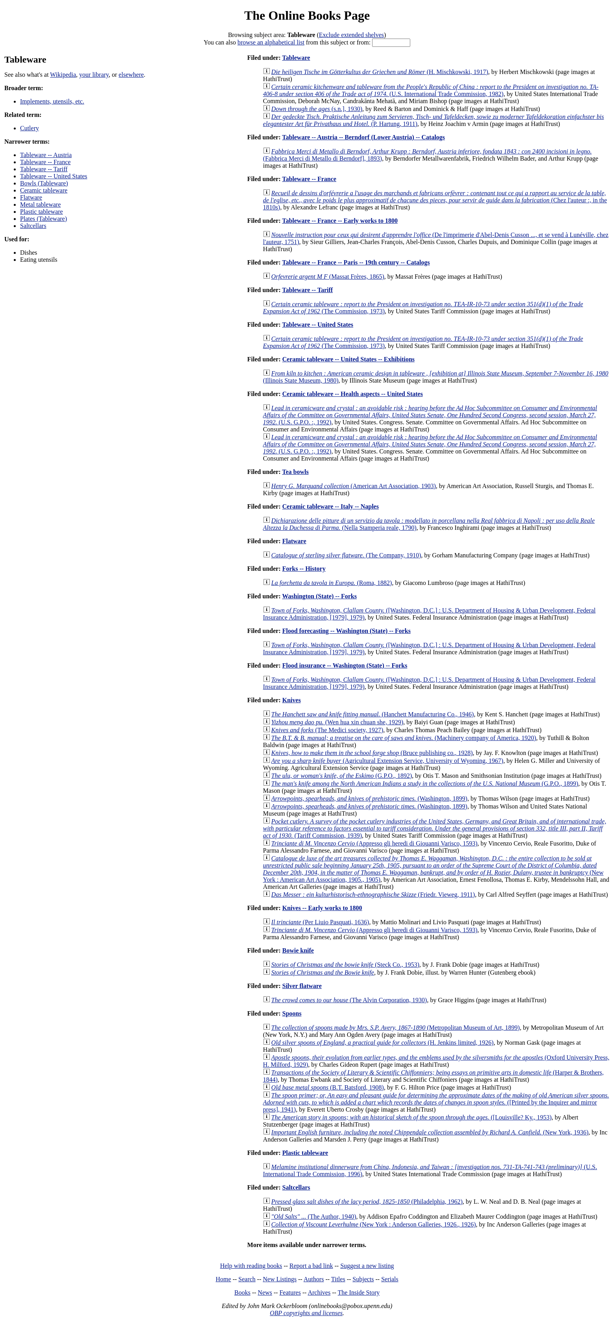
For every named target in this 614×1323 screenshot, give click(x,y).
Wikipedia (63, 74)
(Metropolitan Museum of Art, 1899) (395, 1027)
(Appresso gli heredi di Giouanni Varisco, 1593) (374, 843)
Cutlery (29, 128)
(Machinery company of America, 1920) (404, 738)
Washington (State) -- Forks (319, 596)
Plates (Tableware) (43, 218)
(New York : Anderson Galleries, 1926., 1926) (373, 1224)
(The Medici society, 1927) (327, 730)
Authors (314, 1279)
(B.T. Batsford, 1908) (327, 1087)
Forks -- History (303, 568)
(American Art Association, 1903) (353, 486)
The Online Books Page (307, 15)
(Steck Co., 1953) (345, 964)
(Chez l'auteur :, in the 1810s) (435, 200)
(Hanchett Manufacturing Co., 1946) (372, 714)
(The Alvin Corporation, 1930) (349, 1000)
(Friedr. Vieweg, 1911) (373, 894)
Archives (319, 1292)
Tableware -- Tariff (44, 169)
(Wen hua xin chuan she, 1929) (337, 722)
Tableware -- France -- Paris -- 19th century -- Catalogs (356, 262)
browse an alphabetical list (271, 42)
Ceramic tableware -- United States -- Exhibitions (348, 359)
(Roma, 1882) (331, 582)
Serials (389, 1279)
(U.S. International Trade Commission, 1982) (431, 90)
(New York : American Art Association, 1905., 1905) (433, 869)
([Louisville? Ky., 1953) (411, 1117)
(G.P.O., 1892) (341, 775)
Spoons (291, 1013)
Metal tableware (40, 204)
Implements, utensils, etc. (52, 101)
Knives (291, 700)
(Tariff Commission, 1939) (435, 828)
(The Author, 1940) (313, 1216)
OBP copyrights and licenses (306, 1313)
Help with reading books (251, 1265)
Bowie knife (297, 950)
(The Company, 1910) (346, 555)
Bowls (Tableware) (44, 183)
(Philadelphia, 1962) (367, 1201)
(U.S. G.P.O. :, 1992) (430, 415)
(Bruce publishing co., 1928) (372, 752)
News (265, 1292)
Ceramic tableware (43, 190)
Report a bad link (311, 1265)
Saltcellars (33, 225)
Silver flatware (301, 986)
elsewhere (131, 74)
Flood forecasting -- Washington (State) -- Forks (346, 630)
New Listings (280, 1279)
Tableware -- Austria (46, 155)
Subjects (363, 1279)
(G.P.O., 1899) (424, 783)
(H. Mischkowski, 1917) (379, 71)
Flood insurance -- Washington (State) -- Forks (344, 665)
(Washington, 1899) (369, 798)
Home (223, 1279)
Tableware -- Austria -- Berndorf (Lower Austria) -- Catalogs (363, 137)
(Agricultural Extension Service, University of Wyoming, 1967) (387, 760)
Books (242, 1292)
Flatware (31, 197)
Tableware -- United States (53, 176)
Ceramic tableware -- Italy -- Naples (330, 506)
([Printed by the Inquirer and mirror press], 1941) (436, 1102)
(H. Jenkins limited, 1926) (382, 1042)
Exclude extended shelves (351, 34)
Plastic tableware (41, 211)
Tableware (296, 57)
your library (94, 74)
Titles (338, 1279)
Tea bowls (295, 471)
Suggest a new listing (367, 1265)
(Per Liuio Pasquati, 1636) (320, 922)
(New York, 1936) (429, 1132)
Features (290, 1292)
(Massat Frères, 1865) (327, 276)
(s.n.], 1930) (316, 108)
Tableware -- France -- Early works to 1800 (340, 220)
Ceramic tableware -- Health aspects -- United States (352, 393)
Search (247, 1279)
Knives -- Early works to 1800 (322, 908)
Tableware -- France (45, 162)
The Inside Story (359, 1292)
